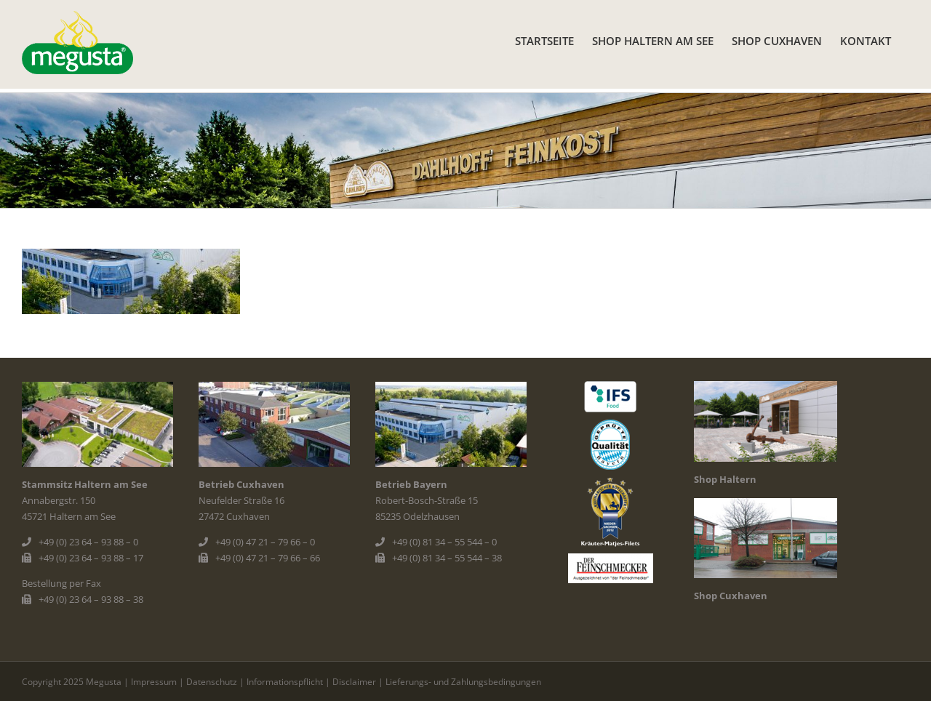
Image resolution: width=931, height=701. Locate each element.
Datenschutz (211, 682)
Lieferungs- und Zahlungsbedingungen (463, 682)
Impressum (154, 682)
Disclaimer (354, 682)
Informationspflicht (285, 682)
